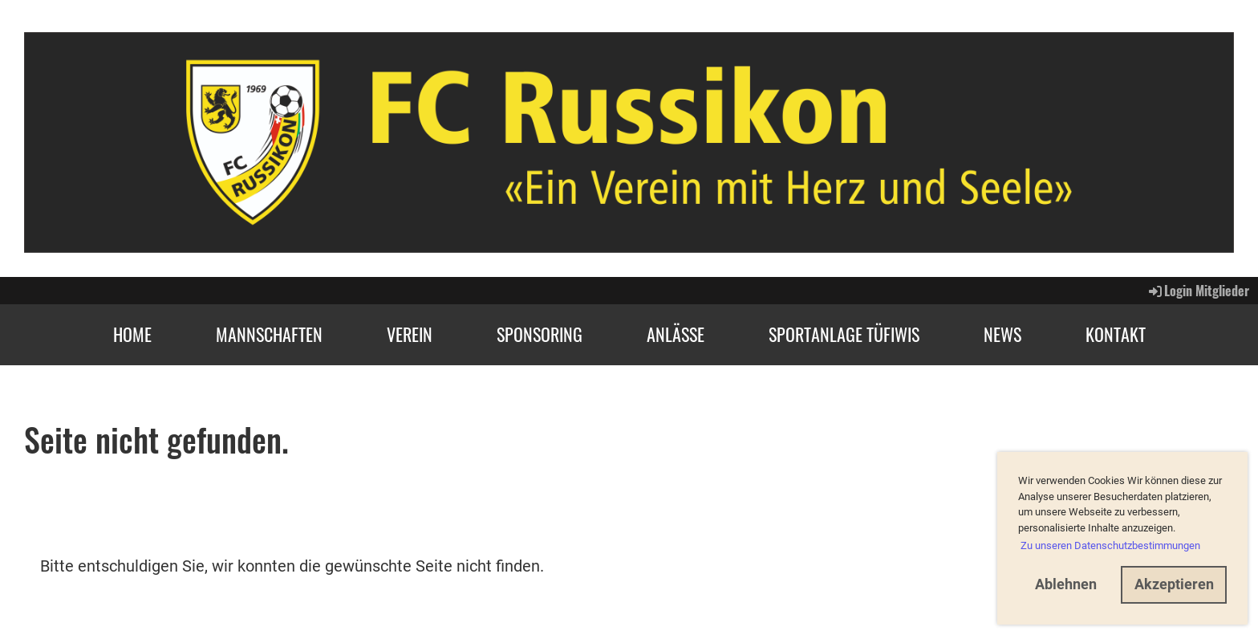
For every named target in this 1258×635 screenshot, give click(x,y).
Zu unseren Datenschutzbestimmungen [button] (1110, 545)
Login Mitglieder (1197, 290)
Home (132, 334)
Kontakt (1116, 334)
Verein (409, 334)
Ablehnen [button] (1066, 584)
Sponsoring (539, 334)
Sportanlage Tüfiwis (844, 334)
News (1002, 334)
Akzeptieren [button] (1174, 584)
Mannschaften (269, 334)
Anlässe (675, 334)
